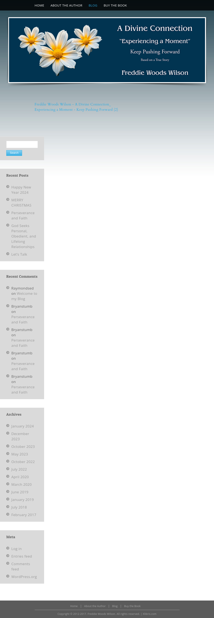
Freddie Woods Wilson (101, 614)
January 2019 (22, 499)
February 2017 (23, 514)
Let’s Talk (19, 254)
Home (74, 606)
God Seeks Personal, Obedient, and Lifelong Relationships (23, 236)
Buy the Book (132, 606)
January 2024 (22, 426)
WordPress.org (24, 576)
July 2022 (19, 469)
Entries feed (21, 556)
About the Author (95, 606)
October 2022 (23, 461)
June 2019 (19, 492)
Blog (115, 606)
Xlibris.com (149, 614)
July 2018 (19, 507)
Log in (16, 548)
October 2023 (23, 446)
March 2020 (21, 484)
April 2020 (20, 476)
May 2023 (19, 454)
